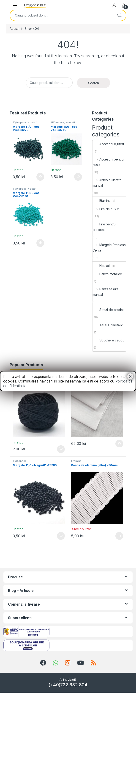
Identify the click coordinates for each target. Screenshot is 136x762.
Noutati (32, 122)
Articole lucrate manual (107, 182)
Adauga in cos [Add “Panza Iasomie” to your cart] (119, 444)
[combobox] (61, 15)
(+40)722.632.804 (68, 684)
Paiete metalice (107, 274)
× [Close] (130, 376)
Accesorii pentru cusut (108, 162)
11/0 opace (20, 122)
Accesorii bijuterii (108, 144)
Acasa (14, 28)
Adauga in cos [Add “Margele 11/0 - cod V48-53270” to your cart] (40, 177)
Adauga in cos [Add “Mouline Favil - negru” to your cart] (61, 449)
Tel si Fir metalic (107, 325)
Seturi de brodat (108, 310)
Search (119, 15)
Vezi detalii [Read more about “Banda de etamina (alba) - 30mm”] (119, 536)
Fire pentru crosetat (103, 227)
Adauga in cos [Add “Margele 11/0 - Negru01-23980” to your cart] (61, 536)
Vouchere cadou (108, 340)
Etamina (101, 200)
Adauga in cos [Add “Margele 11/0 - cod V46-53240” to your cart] (78, 177)
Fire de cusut (105, 209)
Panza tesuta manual (105, 291)
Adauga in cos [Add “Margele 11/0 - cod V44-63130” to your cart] (40, 243)
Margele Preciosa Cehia (109, 247)
